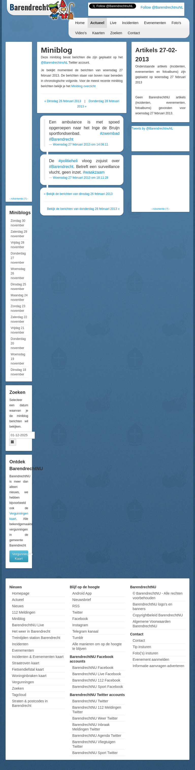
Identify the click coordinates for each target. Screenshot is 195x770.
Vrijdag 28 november (17, 245)
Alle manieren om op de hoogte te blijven (97, 646)
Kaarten (98, 33)
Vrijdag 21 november (17, 330)
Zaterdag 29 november (19, 234)
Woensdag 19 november (18, 359)
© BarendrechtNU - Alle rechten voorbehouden (157, 595)
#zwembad (110, 133)
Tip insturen (142, 647)
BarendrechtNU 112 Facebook (96, 680)
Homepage (20, 593)
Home (80, 23)
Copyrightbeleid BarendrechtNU (158, 615)
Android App (82, 593)
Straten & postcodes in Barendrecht (30, 703)
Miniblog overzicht (83, 86)
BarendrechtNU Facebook (92, 668)
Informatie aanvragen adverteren (158, 666)
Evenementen (155, 23)
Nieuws (18, 606)
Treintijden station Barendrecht (36, 638)
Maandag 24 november (19, 298)
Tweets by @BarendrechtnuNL (152, 128)
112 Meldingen (23, 612)
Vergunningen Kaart (20, 556)
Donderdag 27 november (18, 258)
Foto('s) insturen (145, 653)
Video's (81, 33)
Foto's (176, 23)
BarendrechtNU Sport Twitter (95, 753)
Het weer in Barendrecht (31, 631)
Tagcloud (19, 695)
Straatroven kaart (25, 663)
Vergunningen (23, 682)
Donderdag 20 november (18, 343)
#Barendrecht (61, 139)
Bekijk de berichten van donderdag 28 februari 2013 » (83, 209)
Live (113, 23)
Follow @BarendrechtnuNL (162, 7)
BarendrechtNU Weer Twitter (95, 718)
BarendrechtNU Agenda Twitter (96, 736)
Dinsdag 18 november (18, 372)
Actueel (97, 23)
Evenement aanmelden (151, 659)
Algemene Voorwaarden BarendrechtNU (151, 623)
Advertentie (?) (19, 198)
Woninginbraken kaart (29, 676)
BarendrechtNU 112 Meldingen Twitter (96, 709)
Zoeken (116, 33)
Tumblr (77, 638)
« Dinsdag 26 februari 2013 (62, 101)
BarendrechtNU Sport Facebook (97, 687)
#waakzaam (93, 172)
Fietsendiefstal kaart (28, 669)
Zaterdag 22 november (19, 319)
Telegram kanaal (85, 631)
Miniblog (18, 619)
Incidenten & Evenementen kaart (37, 657)
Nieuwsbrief (81, 600)
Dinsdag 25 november (18, 287)
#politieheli (68, 161)
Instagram (80, 625)
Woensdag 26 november (18, 273)
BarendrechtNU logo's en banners (152, 606)
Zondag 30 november (18, 223)
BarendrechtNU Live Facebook (96, 674)
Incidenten (130, 23)
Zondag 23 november (18, 308)
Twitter (77, 612)
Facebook (80, 619)
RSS (76, 606)
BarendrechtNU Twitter (90, 701)
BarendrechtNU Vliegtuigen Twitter (94, 744)
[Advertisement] (27, 119)
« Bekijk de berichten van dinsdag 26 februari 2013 (78, 194)
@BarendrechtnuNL (54, 62)
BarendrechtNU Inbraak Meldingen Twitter (91, 727)
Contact (134, 33)
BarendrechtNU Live (28, 625)
